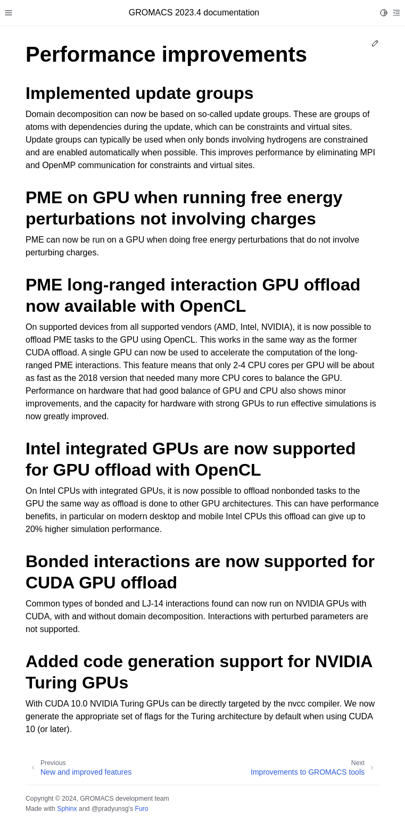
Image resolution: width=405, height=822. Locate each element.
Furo (141, 808)
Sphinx (67, 808)
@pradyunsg (110, 808)
